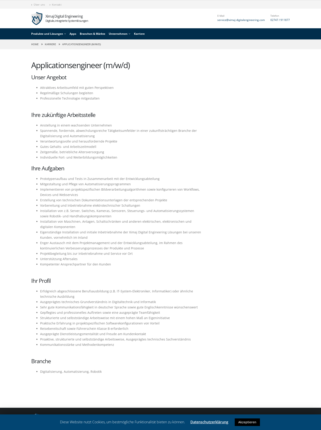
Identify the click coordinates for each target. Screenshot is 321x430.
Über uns (38, 4)
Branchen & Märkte (92, 34)
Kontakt (55, 4)
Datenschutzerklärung (209, 422)
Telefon (274, 15)
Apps (73, 34)
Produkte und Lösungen (47, 34)
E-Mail (220, 15)
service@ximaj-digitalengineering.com (241, 20)
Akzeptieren (247, 422)
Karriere (139, 34)
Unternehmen (118, 34)
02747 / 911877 (280, 20)
